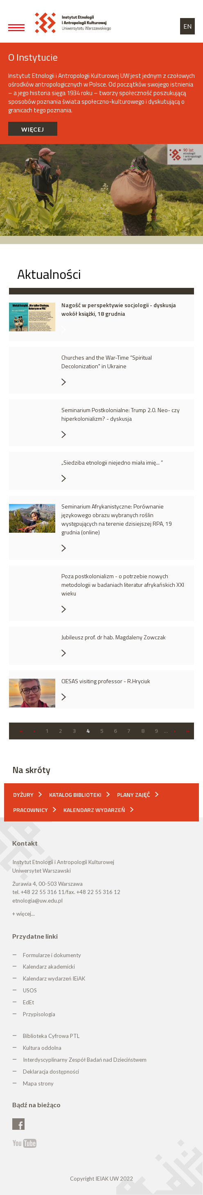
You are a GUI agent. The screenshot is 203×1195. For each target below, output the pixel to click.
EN (187, 26)
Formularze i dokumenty (52, 955)
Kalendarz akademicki (49, 966)
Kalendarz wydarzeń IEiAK (54, 978)
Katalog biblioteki (75, 794)
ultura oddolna (43, 1047)
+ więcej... (23, 913)
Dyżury (23, 794)
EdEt (28, 1002)
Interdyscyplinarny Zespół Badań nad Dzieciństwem (85, 1059)
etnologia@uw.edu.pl (37, 900)
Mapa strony (38, 1083)
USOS (30, 990)
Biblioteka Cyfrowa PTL (51, 1036)
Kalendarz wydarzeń (94, 809)
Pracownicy (30, 809)
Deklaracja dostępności (51, 1071)
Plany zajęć (133, 794)
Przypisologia (39, 1014)
